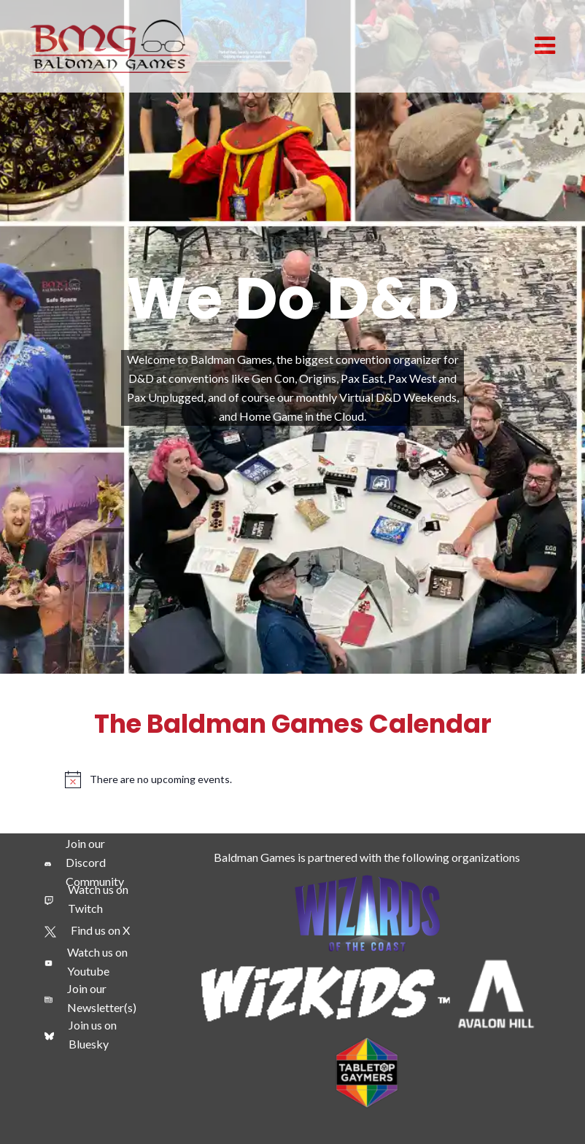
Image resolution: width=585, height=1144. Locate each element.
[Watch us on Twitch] (92, 899)
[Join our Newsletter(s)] (92, 998)
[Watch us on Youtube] (92, 961)
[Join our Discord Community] (92, 862)
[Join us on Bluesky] (92, 1034)
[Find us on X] (87, 930)
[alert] (293, 779)
